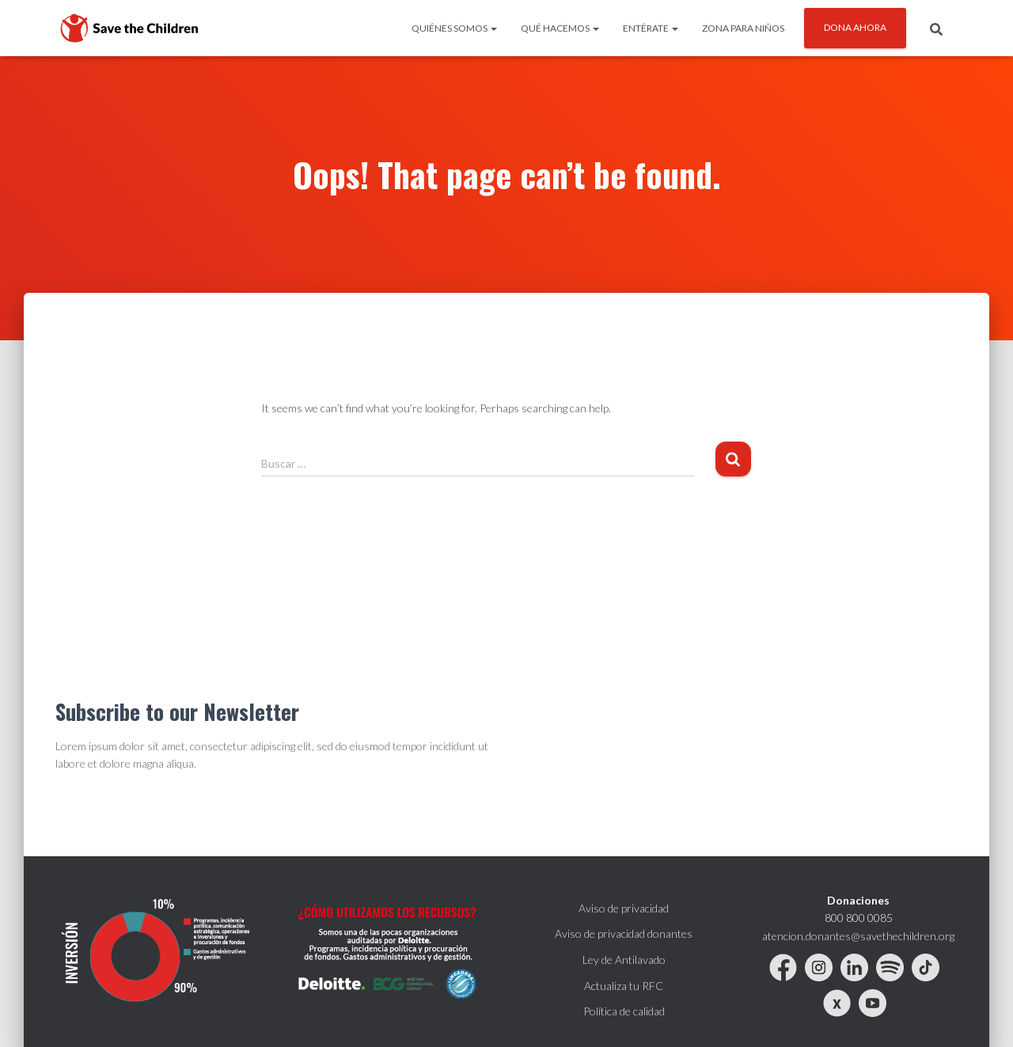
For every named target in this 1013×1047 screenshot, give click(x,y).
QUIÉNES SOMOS (454, 28)
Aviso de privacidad (624, 908)
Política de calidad (624, 1011)
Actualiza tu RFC (623, 985)
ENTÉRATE (650, 28)
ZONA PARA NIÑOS (743, 28)
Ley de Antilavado (624, 959)
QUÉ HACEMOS (560, 28)
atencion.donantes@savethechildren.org (858, 936)
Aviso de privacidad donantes (623, 933)
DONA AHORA (855, 27)
